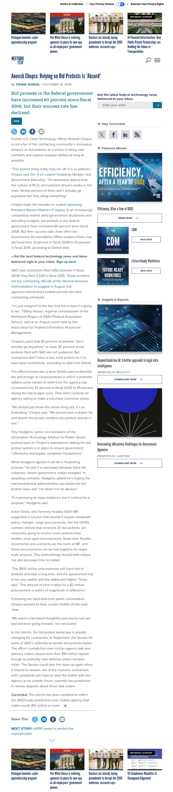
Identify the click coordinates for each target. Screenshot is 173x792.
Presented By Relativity (113, 372)
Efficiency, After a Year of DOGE (115, 208)
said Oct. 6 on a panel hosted (45, 174)
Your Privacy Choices (107, 4)
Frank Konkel (28, 84)
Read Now (129, 218)
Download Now (129, 379)
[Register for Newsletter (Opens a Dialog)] (157, 105)
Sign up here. (66, 261)
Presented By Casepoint (113, 456)
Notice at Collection (71, 4)
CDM (134, 229)
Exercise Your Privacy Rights (147, 4)
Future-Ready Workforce (146, 260)
